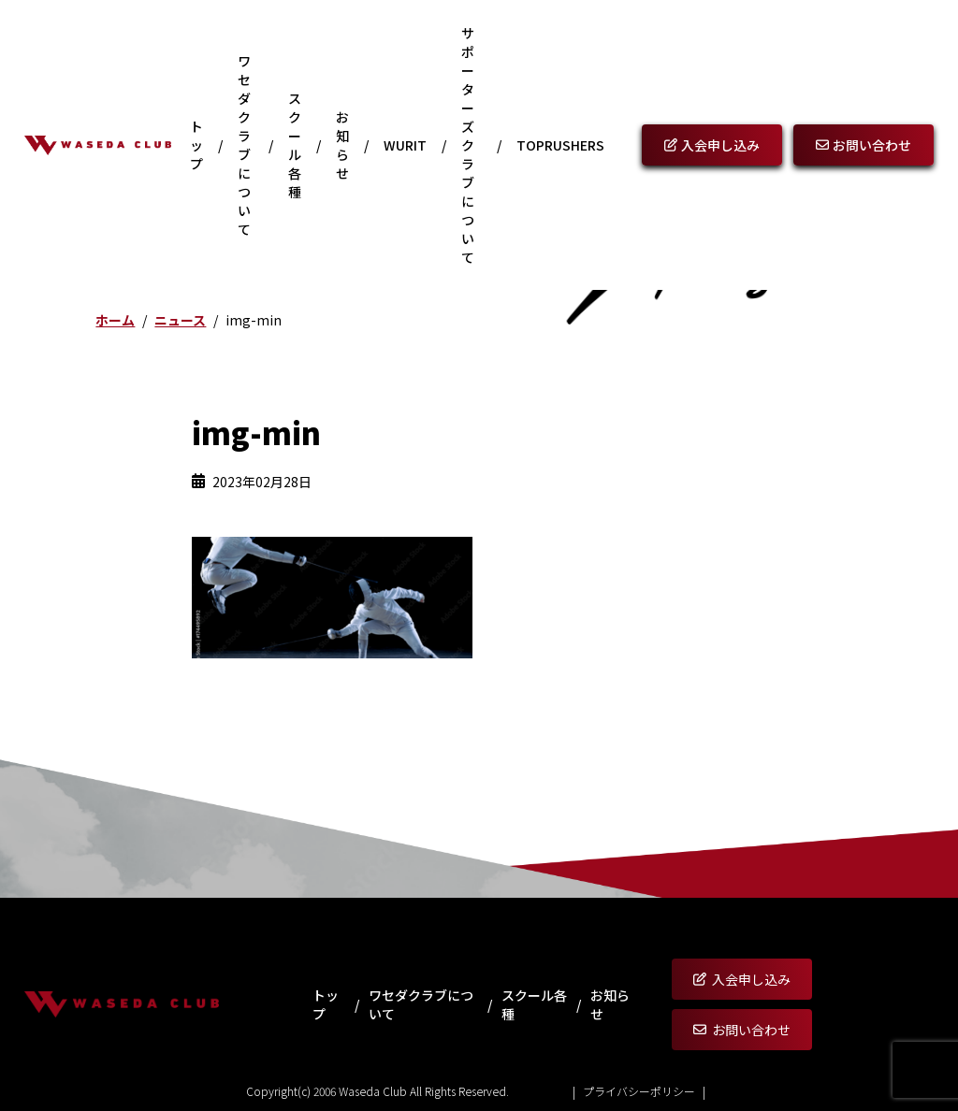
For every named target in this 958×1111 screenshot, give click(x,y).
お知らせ (342, 145)
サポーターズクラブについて (467, 145)
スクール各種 (294, 145)
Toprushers (560, 145)
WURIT (405, 145)
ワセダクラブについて (244, 144)
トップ (196, 145)
